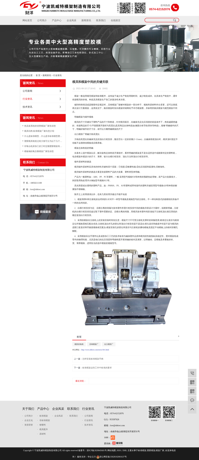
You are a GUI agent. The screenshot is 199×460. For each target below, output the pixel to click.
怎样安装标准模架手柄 (92, 359)
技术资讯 (27, 107)
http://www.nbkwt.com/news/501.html (95, 350)
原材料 (42, 434)
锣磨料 (42, 425)
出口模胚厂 (108, 344)
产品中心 (56, 20)
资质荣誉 (28, 425)
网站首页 (27, 20)
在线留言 (115, 20)
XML (124, 450)
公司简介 (42, 20)
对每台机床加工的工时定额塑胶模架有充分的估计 (43, 146)
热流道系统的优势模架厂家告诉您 (40, 126)
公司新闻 (27, 91)
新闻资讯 (86, 20)
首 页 (38, 75)
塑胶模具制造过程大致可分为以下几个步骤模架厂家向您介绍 (43, 141)
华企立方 (92, 457)
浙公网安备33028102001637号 (111, 457)
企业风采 (71, 20)
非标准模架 (44, 420)
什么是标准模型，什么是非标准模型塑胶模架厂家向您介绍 (43, 136)
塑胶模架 (151, 450)
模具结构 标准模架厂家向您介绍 (39, 131)
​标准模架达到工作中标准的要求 (97, 368)
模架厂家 (160, 450)
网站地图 (111, 450)
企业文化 (28, 420)
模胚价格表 (79, 344)
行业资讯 (57, 75)
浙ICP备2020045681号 (97, 450)
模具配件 (43, 429)
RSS (119, 450)
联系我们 (101, 20)
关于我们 (28, 408)
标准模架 (43, 416)
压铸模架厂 (93, 344)
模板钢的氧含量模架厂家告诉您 (39, 151)
